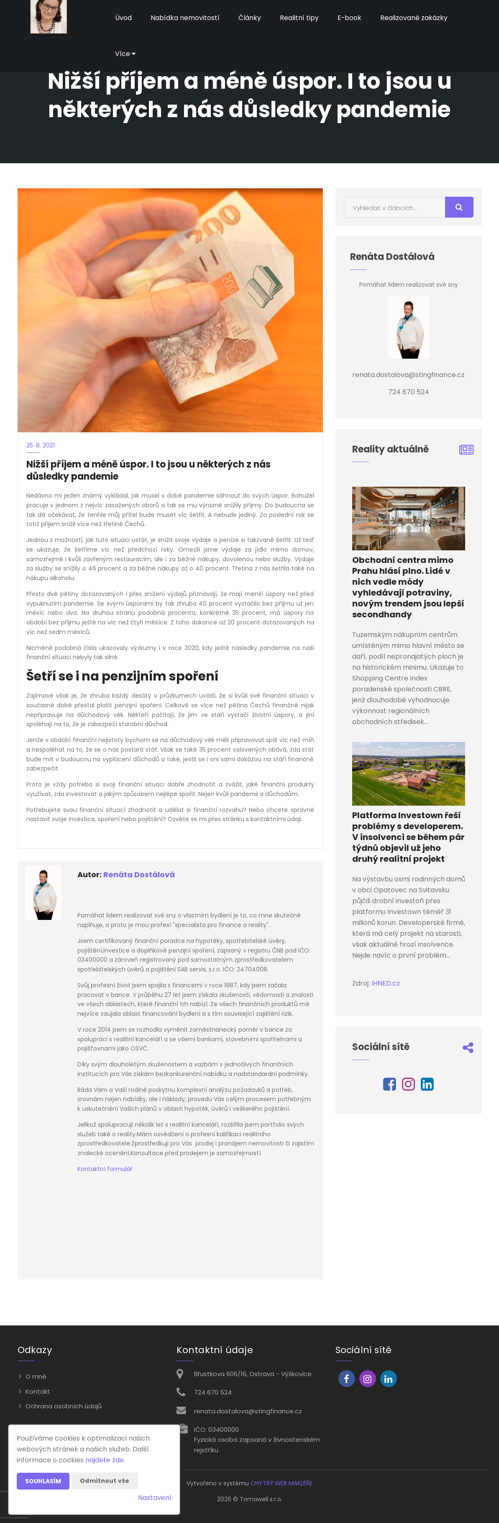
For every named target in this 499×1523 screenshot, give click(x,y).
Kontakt (38, 1391)
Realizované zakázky (414, 18)
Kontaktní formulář (105, 1169)
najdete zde (104, 1460)
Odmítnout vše (104, 1481)
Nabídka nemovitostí (185, 18)
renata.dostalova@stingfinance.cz (248, 1411)
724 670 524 (213, 1392)
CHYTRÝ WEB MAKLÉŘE (281, 1483)
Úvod (123, 18)
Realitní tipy (299, 18)
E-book (350, 18)
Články (249, 18)
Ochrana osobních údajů (64, 1406)
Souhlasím (43, 1481)
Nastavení (154, 1497)
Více (125, 54)
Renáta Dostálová (139, 874)
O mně (36, 1376)
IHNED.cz (385, 983)
